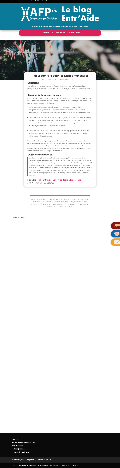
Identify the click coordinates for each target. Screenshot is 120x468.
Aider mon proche (54, 79)
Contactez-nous (73, 33)
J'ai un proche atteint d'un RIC (69, 79)
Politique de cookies (42, 1)
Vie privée (29, 1)
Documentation (58, 33)
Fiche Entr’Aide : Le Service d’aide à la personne (59, 180)
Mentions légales (18, 1)
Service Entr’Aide (42, 33)
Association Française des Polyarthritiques (33, 465)
